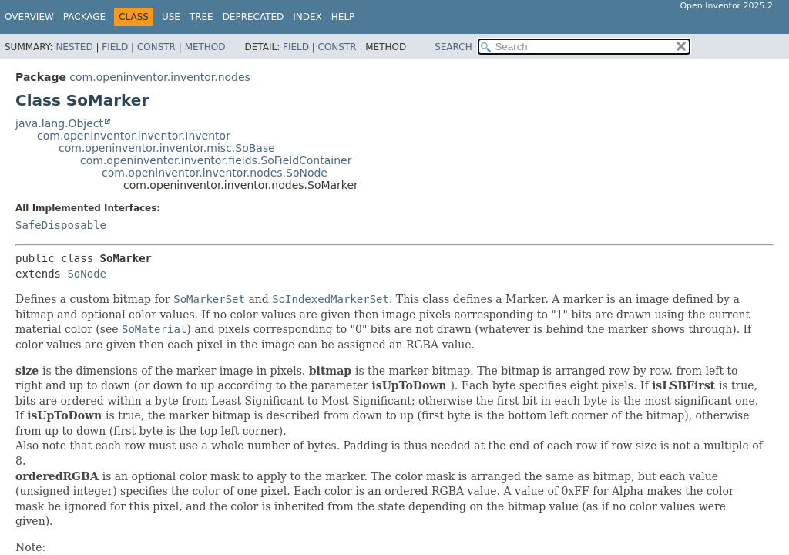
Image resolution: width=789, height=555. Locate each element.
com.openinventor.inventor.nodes (159, 77)
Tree (201, 17)
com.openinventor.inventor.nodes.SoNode (214, 172)
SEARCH (453, 47)
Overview (29, 17)
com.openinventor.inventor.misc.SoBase (167, 148)
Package (84, 17)
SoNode (86, 273)
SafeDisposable (60, 225)
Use (171, 17)
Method (205, 47)
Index (307, 17)
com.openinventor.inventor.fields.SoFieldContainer (215, 160)
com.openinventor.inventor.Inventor (133, 136)
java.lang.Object (59, 123)
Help (343, 17)
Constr (156, 47)
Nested (73, 47)
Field (115, 47)
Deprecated (253, 17)
